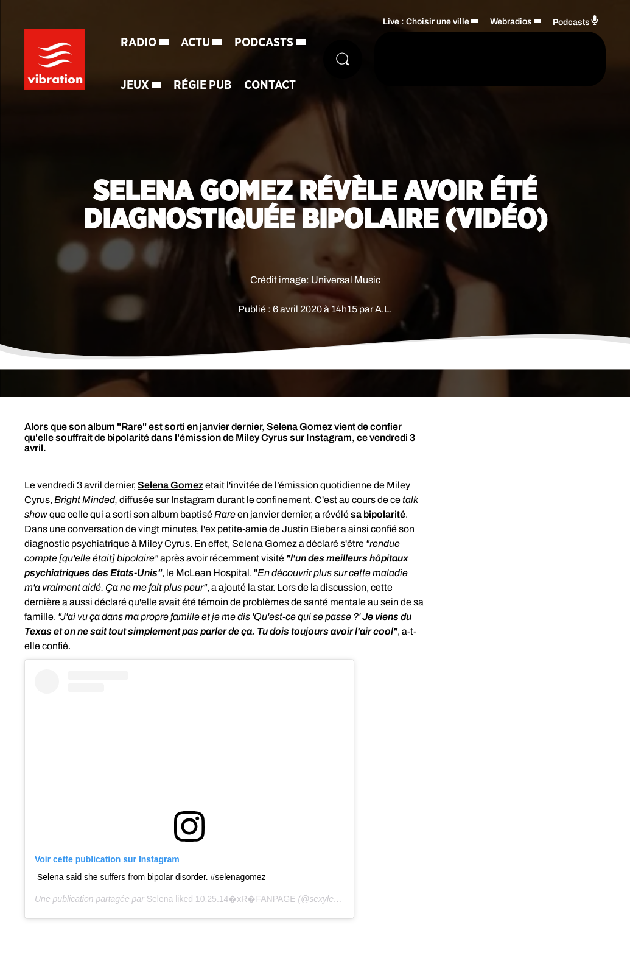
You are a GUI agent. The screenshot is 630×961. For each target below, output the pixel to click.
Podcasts (263, 43)
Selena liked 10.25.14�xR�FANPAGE (221, 899)
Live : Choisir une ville (426, 21)
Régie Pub (202, 85)
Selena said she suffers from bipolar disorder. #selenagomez (151, 877)
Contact (270, 85)
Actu (195, 43)
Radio (138, 43)
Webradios (511, 21)
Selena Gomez (170, 485)
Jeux (135, 85)
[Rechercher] (342, 59)
